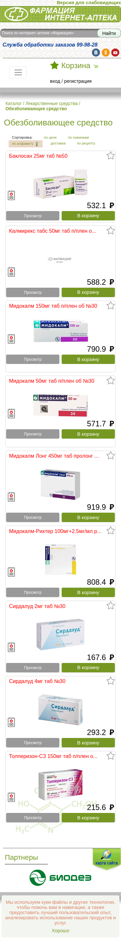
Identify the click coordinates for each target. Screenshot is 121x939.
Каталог (13, 103)
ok (106, 52)
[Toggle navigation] (18, 72)
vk (96, 52)
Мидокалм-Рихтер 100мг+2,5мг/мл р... (55, 531)
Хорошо (60, 930)
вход (55, 81)
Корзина (75, 65)
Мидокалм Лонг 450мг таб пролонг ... (54, 456)
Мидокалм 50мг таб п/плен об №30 (51, 381)
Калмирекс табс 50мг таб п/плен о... (52, 231)
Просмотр (32, 216)
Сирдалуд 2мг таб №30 (37, 606)
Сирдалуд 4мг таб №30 (37, 681)
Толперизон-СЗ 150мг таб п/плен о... (53, 756)
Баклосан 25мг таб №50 (38, 156)
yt (115, 52)
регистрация (78, 81)
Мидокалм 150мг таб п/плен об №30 (53, 306)
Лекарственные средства (51, 103)
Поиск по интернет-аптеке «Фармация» (38, 33)
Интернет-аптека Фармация (60, 14)
